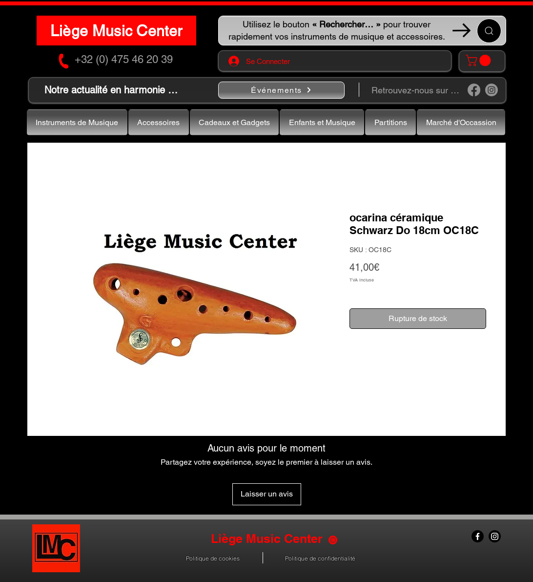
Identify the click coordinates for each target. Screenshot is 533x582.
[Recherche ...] (489, 31)
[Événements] (281, 90)
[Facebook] (474, 90)
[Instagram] (491, 90)
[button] (479, 60)
